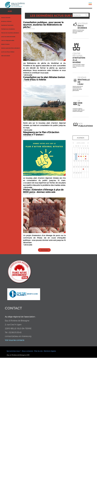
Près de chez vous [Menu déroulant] (10, 32)
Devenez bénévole (5, 17)
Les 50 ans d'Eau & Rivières (7, 52)
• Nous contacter (27, 351)
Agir (10, 11)
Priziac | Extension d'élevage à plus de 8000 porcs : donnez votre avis (44, 191)
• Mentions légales (49, 351)
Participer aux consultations (8, 29)
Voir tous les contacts (14, 340)
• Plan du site (38, 351)
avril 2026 (81, 143)
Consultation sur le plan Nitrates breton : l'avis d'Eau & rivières (44, 79)
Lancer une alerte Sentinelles (8, 36)
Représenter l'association (7, 25)
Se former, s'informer (6, 21)
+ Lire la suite (27, 75)
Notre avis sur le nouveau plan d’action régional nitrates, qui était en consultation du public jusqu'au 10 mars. (44, 125)
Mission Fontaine (5, 44)
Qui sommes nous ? (14, 351)
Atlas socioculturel (5, 55)
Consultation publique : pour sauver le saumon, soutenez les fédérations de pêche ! (44, 25)
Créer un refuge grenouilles (7, 40)
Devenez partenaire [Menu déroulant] (10, 48)
